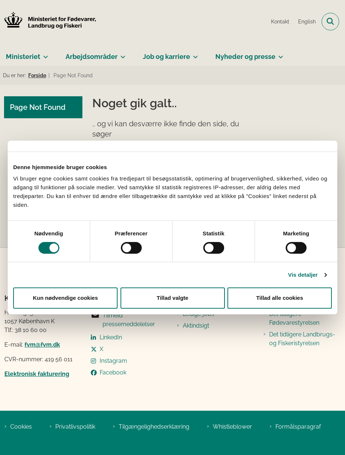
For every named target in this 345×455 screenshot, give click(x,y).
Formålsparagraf (298, 426)
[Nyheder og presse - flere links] (279, 54)
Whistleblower (232, 426)
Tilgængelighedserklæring (154, 426)
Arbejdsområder (92, 56)
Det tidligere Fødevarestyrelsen (294, 318)
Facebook (113, 372)
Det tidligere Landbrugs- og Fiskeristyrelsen (302, 339)
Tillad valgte (172, 298)
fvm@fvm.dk (42, 344)
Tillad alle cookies (279, 298)
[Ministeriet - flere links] (44, 54)
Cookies (21, 426)
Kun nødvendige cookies (65, 298)
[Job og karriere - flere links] (194, 54)
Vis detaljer (303, 275)
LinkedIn (111, 337)
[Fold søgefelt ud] (330, 21)
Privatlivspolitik (75, 426)
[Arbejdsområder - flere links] (121, 54)
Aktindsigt (196, 325)
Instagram (113, 360)
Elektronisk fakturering (36, 373)
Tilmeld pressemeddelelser (123, 319)
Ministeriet (23, 56)
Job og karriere (166, 56)
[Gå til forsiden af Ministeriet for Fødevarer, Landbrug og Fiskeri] (48, 21)
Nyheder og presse (245, 56)
